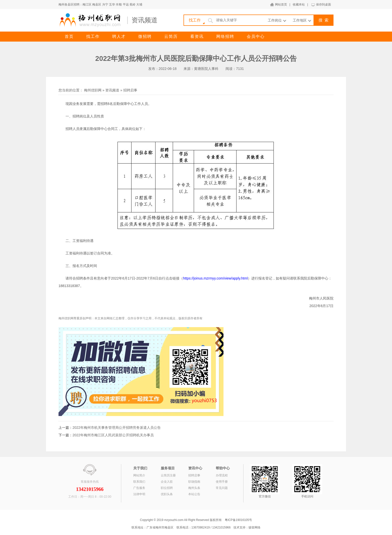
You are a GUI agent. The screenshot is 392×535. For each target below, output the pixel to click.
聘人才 (119, 36)
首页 (69, 36)
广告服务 (139, 488)
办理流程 (222, 475)
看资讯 (197, 36)
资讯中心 (195, 468)
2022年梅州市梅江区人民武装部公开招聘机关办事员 (113, 435)
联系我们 (139, 481)
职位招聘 (167, 488)
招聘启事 (130, 90)
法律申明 (139, 494)
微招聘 (145, 36)
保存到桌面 (323, 4)
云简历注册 (168, 475)
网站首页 (281, 4)
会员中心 (256, 36)
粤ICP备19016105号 (238, 520)
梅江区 (87, 4)
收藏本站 (299, 4)
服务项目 (168, 468)
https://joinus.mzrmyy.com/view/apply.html (215, 278)
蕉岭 (133, 4)
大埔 (139, 4)
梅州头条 (194, 488)
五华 (112, 4)
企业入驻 (167, 481)
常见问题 (222, 488)
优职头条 (167, 494)
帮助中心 (223, 468)
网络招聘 (225, 36)
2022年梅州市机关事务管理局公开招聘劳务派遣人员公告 (116, 428)
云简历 (171, 36)
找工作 (93, 36)
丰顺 (119, 4)
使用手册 (222, 481)
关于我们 (140, 468)
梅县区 (96, 4)
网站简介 (139, 475)
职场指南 (194, 481)
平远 (126, 4)
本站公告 (194, 494)
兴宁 (105, 4)
